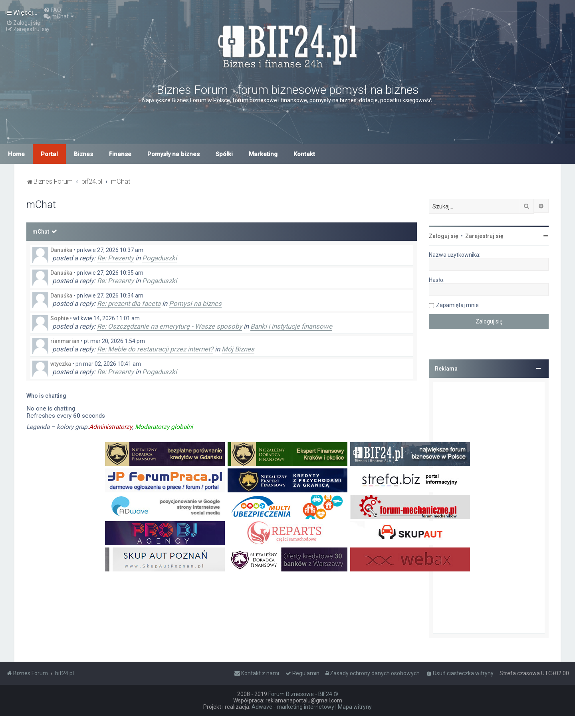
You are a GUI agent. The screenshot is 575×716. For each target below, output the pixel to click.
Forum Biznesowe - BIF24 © (303, 694)
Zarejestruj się (484, 236)
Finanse (120, 154)
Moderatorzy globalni (164, 426)
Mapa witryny (355, 707)
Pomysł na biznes (195, 303)
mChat (40, 231)
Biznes (83, 154)
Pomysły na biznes (173, 154)
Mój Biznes (238, 349)
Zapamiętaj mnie (457, 305)
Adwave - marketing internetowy (293, 707)
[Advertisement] (489, 507)
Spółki (224, 154)
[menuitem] (52, 10)
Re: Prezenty (115, 258)
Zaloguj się (443, 236)
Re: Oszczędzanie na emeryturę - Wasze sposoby (169, 326)
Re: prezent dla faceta (129, 303)
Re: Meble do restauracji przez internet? (155, 349)
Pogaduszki (159, 258)
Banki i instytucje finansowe (291, 326)
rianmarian (64, 341)
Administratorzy (110, 426)
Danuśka (61, 250)
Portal (49, 154)
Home (16, 154)
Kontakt (304, 154)
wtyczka (60, 364)
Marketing (263, 154)
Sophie (59, 318)
